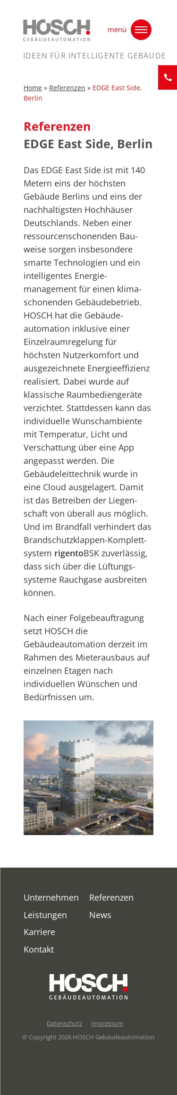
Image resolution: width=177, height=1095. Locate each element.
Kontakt (39, 949)
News (100, 914)
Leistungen (45, 914)
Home (33, 90)
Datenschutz (64, 1023)
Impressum (107, 1023)
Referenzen (67, 90)
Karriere (39, 931)
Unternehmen (51, 897)
